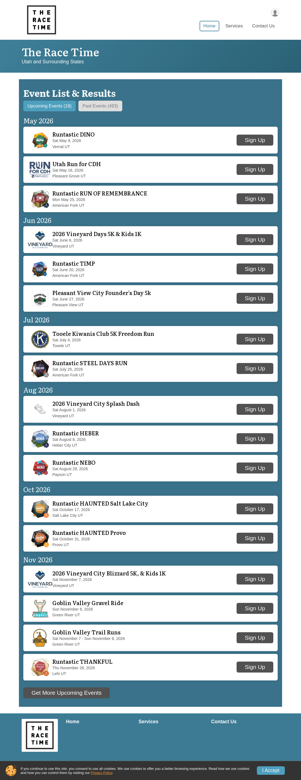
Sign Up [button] (255, 141)
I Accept (271, 770)
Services (234, 27)
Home (209, 27)
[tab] (53, 106)
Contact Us (263, 27)
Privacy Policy (101, 773)
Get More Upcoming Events (66, 693)
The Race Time (60, 51)
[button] (150, 141)
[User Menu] (274, 13)
